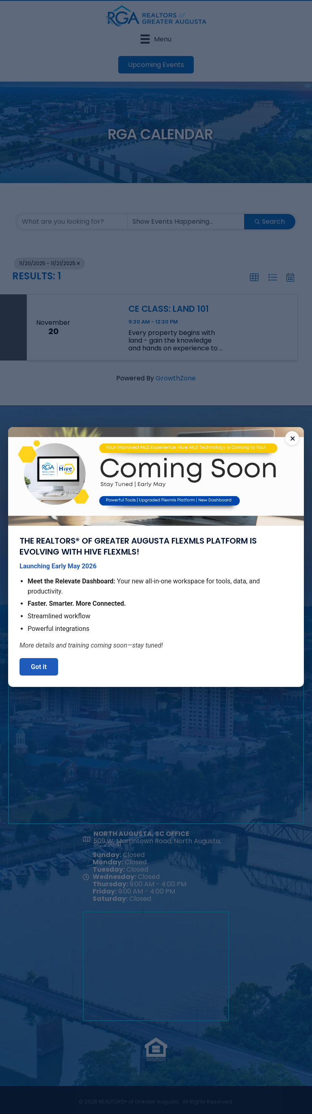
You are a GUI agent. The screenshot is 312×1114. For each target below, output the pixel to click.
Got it (39, 667)
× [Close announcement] (292, 438)
